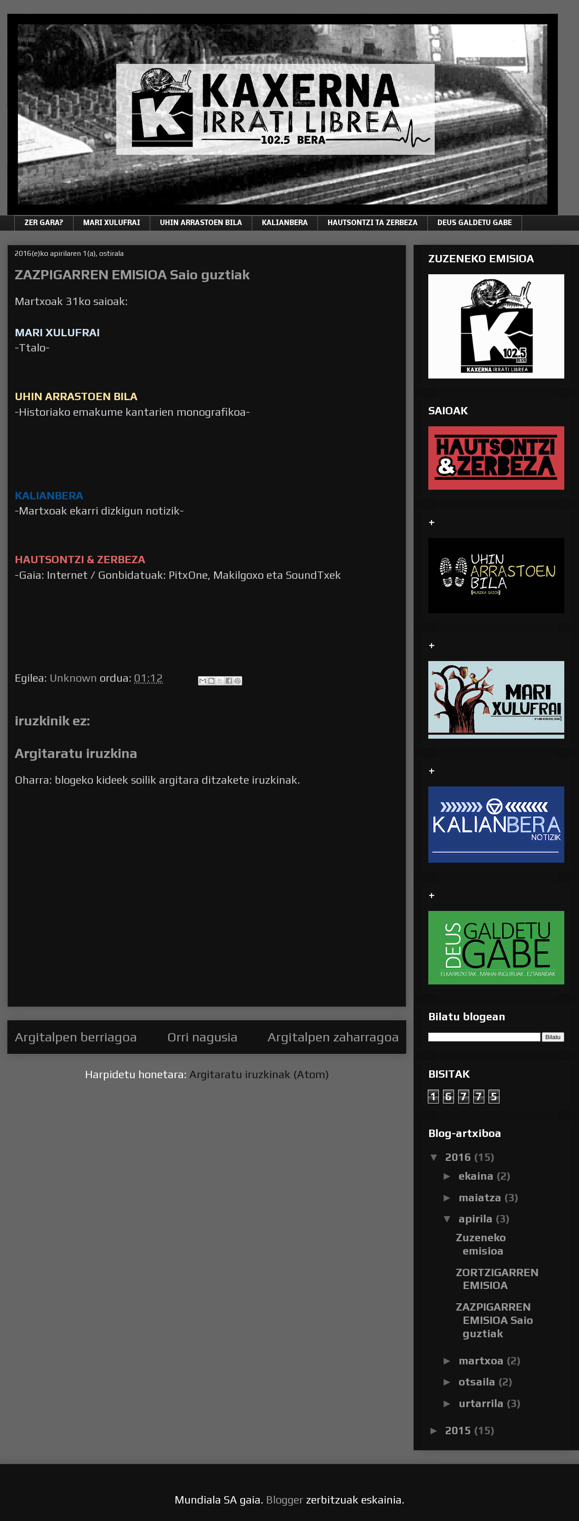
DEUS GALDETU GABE (474, 223)
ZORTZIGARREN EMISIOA (497, 1279)
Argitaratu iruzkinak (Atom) (259, 1074)
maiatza (481, 1197)
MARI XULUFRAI (111, 223)
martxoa (482, 1360)
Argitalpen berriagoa (76, 1036)
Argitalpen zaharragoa (333, 1036)
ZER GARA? (43, 223)
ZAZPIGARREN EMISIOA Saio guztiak (494, 1320)
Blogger (284, 1499)
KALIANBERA (285, 223)
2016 (459, 1157)
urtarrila (482, 1403)
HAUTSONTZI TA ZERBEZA (373, 223)
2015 (459, 1430)
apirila (477, 1218)
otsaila (478, 1381)
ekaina (477, 1176)
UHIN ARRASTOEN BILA (201, 223)
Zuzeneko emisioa (481, 1244)
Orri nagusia (202, 1036)
